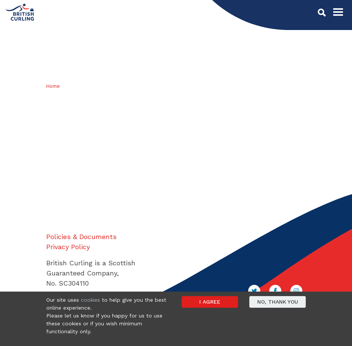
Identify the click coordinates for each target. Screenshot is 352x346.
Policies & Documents (81, 237)
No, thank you (277, 302)
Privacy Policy (68, 247)
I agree (209, 302)
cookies (90, 300)
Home (53, 86)
